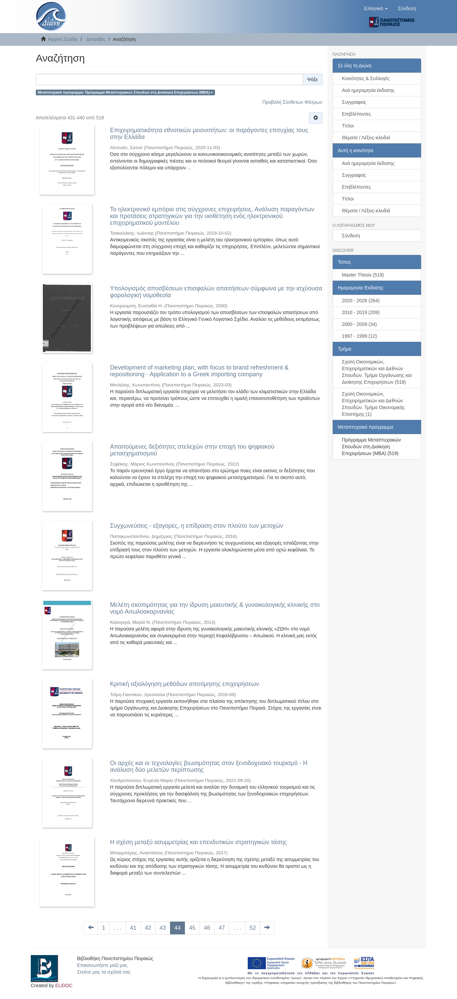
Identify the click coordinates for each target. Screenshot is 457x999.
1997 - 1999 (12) (359, 336)
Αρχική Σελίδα (62, 39)
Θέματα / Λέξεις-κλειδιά (366, 137)
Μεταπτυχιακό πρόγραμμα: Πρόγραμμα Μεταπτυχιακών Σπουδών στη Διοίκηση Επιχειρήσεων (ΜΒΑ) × (125, 92)
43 (163, 928)
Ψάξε (312, 79)
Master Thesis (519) (363, 275)
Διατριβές (95, 39)
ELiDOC (63, 985)
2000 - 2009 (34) (359, 324)
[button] (376, 8)
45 (192, 928)
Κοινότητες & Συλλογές (366, 78)
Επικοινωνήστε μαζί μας (102, 965)
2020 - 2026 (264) (361, 300)
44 (177, 928)
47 (222, 928)
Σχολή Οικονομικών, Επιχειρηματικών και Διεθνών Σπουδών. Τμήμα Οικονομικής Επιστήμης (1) (373, 404)
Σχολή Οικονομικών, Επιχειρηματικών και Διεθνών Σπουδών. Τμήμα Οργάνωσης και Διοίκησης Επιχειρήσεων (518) (377, 372)
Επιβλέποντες (356, 114)
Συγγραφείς (354, 102)
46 (207, 928)
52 (253, 928)
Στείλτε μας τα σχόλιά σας (103, 972)
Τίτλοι (348, 125)
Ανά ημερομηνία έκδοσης (368, 90)
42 (148, 928)
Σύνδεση (351, 235)
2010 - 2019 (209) (361, 312)
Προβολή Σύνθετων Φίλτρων (292, 102)
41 (133, 928)
